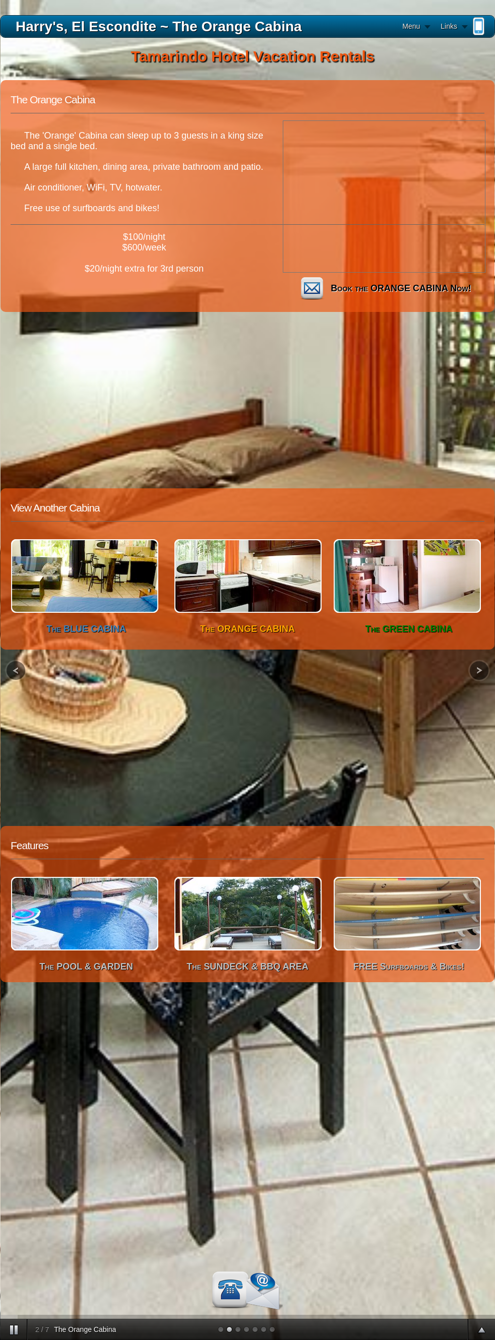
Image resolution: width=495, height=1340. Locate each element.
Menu (411, 26)
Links (449, 26)
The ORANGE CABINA (247, 629)
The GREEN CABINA (408, 629)
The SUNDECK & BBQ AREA (247, 967)
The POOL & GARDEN (86, 967)
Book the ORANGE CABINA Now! (383, 288)
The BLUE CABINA (86, 629)
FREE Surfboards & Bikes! (408, 967)
